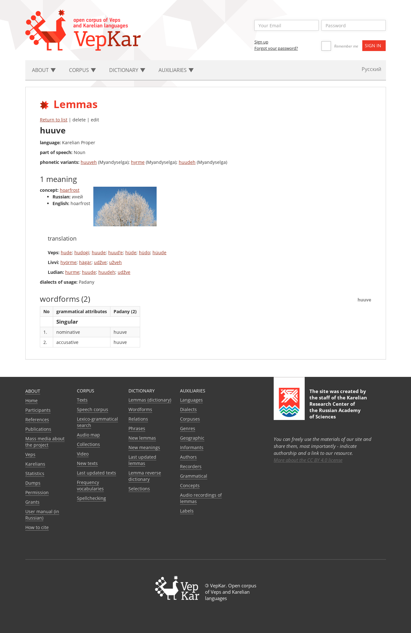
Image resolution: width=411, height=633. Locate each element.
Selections (139, 489)
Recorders (191, 466)
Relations (138, 419)
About (32, 391)
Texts (82, 400)
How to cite (37, 527)
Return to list (53, 120)
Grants (32, 502)
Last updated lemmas (142, 460)
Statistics (34, 473)
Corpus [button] (82, 70)
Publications (38, 429)
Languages (191, 400)
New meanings (144, 447)
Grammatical (193, 476)
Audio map (88, 435)
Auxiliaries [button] (176, 70)
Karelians (35, 464)
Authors (188, 457)
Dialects (188, 409)
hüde (130, 252)
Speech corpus (92, 409)
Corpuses (190, 419)
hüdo (144, 252)
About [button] (44, 70)
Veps (30, 454)
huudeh (187, 162)
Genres (187, 428)
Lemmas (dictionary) (149, 400)
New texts (87, 463)
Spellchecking (91, 498)
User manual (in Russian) (42, 514)
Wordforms (140, 409)
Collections (88, 444)
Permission (37, 492)
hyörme (68, 262)
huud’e (115, 252)
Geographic (192, 438)
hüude (159, 252)
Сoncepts (190, 485)
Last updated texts (96, 473)
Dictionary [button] (127, 70)
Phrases (136, 428)
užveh (115, 262)
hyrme (138, 162)
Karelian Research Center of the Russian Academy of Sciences (338, 407)
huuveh (89, 162)
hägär (85, 262)
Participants (38, 410)
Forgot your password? (276, 48)
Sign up (261, 42)
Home (31, 400)
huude (99, 252)
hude (66, 252)
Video (83, 454)
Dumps (32, 483)
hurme (72, 272)
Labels (187, 511)
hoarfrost (69, 190)
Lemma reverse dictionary (144, 476)
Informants (191, 447)
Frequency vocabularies (90, 485)
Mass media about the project (45, 442)
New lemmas (142, 438)
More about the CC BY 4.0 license (308, 460)
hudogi (81, 252)
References (37, 420)
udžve (100, 262)
